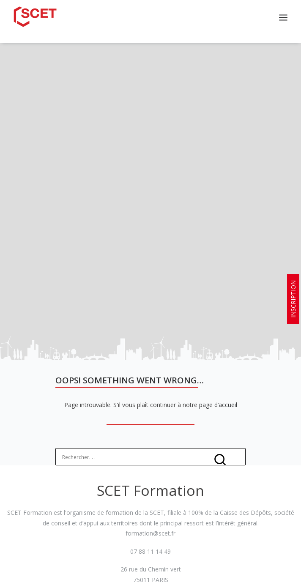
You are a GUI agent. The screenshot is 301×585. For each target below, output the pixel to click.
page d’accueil (218, 398)
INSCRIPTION (293, 299)
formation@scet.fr (150, 526)
